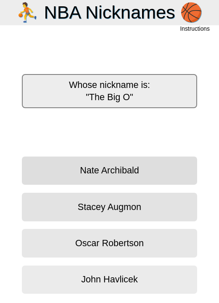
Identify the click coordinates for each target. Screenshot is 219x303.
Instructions (195, 29)
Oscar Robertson (109, 243)
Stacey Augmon (109, 207)
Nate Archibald (109, 170)
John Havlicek (109, 279)
